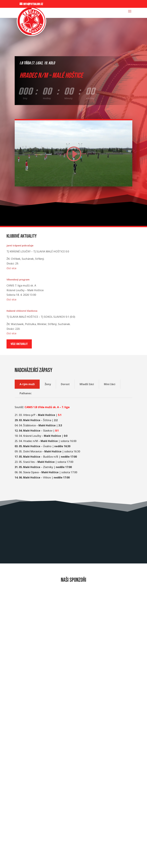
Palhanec (25, 393)
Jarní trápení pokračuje (20, 245)
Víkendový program (18, 279)
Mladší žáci (87, 384)
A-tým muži (27, 384)
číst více (11, 268)
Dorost (65, 384)
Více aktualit (19, 344)
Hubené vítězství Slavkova (22, 310)
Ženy (48, 384)
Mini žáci (109, 384)
